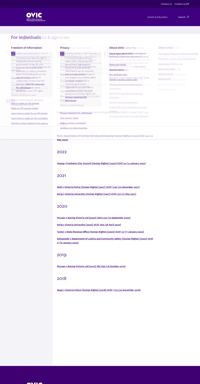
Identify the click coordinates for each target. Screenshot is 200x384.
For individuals (128, 17)
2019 (11, 87)
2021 (11, 75)
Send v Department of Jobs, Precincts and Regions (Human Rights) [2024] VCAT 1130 (102, 112)
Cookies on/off (182, 3)
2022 (11, 69)
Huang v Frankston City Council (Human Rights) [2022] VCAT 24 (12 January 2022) (101, 163)
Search (183, 17)
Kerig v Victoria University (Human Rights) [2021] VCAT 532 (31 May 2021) (96, 194)
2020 (11, 81)
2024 (11, 58)
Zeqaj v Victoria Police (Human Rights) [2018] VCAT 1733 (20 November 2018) (99, 290)
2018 (11, 93)
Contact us (166, 3)
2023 (11, 64)
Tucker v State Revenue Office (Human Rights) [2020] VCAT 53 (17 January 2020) (100, 231)
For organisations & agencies (94, 17)
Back (10, 100)
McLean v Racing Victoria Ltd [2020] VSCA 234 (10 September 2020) (94, 217)
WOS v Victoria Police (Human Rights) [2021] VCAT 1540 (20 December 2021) (98, 187)
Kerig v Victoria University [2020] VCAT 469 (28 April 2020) (89, 224)
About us (63, 17)
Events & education (157, 17)
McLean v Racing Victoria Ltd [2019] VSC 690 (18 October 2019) (91, 266)
